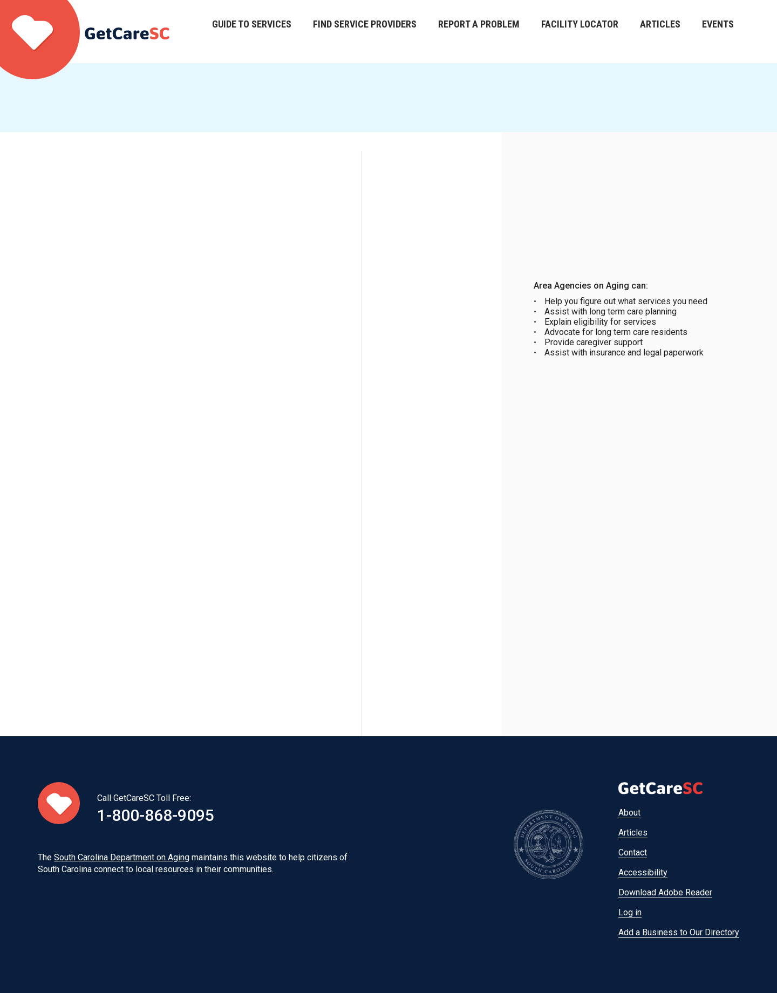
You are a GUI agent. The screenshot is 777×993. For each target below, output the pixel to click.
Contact (632, 852)
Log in (630, 912)
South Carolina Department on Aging (121, 857)
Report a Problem (479, 31)
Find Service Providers (365, 31)
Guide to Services (251, 31)
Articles (660, 31)
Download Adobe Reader (665, 892)
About (629, 812)
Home (84, 31)
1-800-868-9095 (155, 815)
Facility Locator (579, 31)
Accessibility (642, 872)
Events (718, 31)
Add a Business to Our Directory (678, 932)
